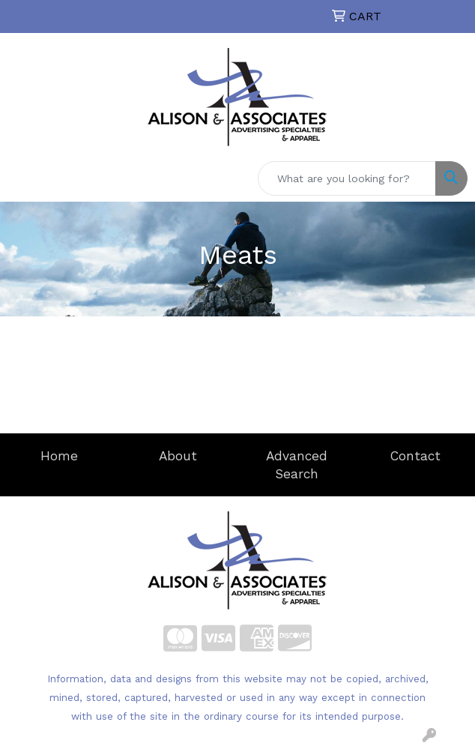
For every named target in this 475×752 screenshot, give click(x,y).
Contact (415, 455)
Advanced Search (296, 464)
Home (59, 455)
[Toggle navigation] (23, 178)
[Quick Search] (347, 178)
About (178, 455)
